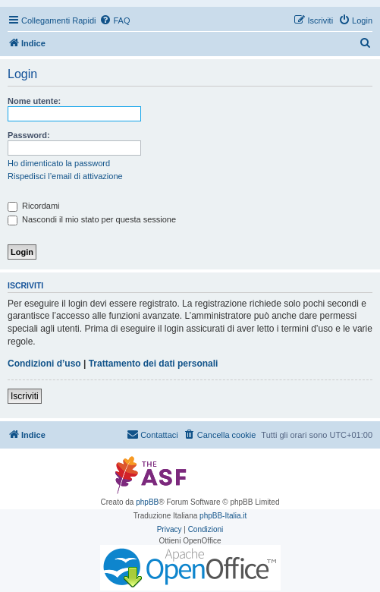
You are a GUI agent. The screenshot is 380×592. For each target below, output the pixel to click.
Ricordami (34, 205)
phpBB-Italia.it (223, 516)
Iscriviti (25, 396)
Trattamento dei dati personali (153, 363)
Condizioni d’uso (44, 363)
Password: (29, 135)
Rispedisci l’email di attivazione (65, 176)
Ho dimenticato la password (59, 163)
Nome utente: (34, 100)
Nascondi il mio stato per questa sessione (92, 219)
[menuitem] (114, 20)
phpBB (147, 502)
